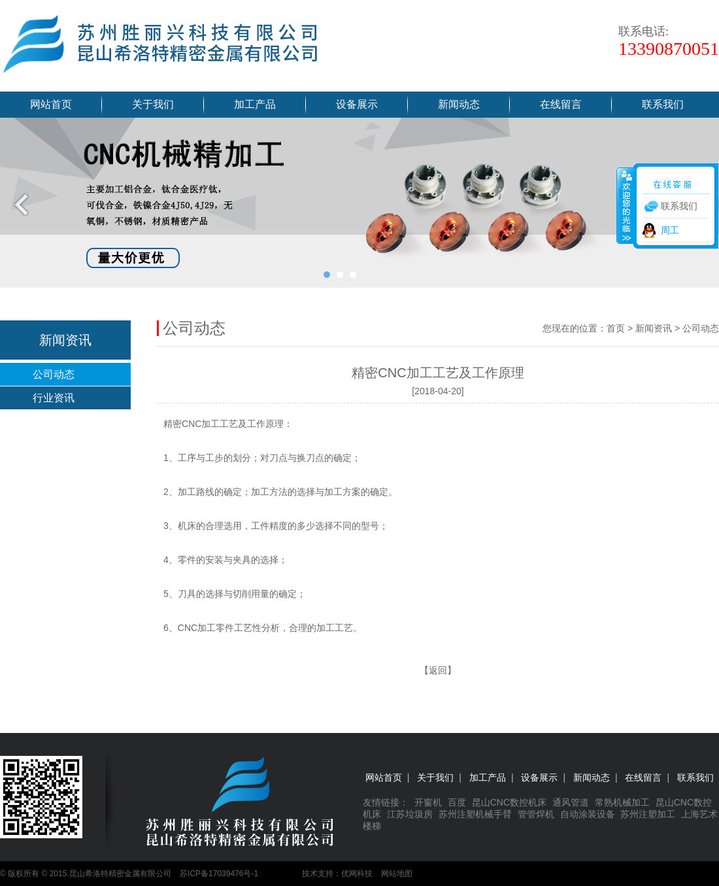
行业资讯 (54, 397)
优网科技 (357, 873)
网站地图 (396, 873)
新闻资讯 (653, 328)
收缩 (625, 205)
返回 (438, 670)
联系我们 (663, 104)
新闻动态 (459, 104)
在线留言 (561, 104)
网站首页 (51, 104)
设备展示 (357, 104)
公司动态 (54, 374)
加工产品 (255, 104)
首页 (616, 328)
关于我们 (153, 104)
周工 (670, 230)
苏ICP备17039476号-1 (219, 873)
